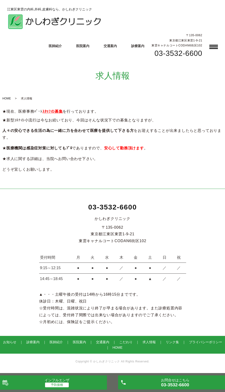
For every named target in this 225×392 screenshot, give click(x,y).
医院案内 (82, 46)
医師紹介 (55, 46)
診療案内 (137, 46)
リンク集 (172, 342)
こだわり (126, 342)
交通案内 (110, 46)
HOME (6, 98)
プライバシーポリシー (205, 342)
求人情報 (149, 342)
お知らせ (9, 342)
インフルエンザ (57, 380)
